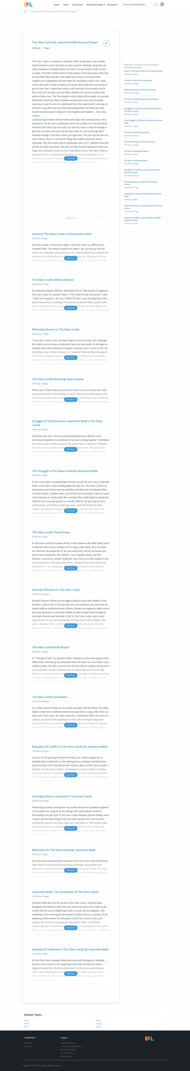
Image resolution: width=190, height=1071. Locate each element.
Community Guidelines (71, 1046)
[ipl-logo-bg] (29, 4)
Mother (26, 1024)
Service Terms (67, 1056)
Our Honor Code (68, 1049)
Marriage (99, 1024)
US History (111, 4)
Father (26, 1026)
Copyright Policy (68, 1043)
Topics (67, 4)
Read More (70, 258)
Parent (98, 1020)
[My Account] (163, 4)
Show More (70, 158)
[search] (156, 4)
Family (26, 1020)
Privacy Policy (67, 1053)
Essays (57, 4)
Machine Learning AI (95, 4)
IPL (25, 12)
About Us (28, 1043)
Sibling (98, 1026)
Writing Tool (78, 4)
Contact (27, 1046)
